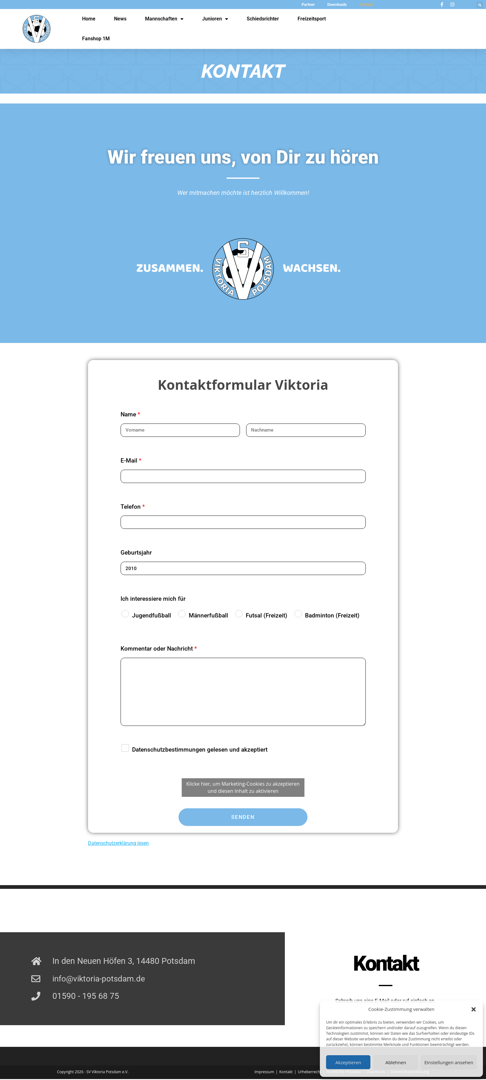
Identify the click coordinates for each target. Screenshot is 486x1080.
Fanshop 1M (96, 39)
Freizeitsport (312, 19)
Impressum (264, 1072)
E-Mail (131, 460)
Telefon (133, 506)
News (120, 19)
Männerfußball (208, 615)
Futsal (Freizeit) (266, 615)
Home (88, 19)
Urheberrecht (309, 1072)
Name (130, 414)
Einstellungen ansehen (448, 1062)
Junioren (215, 18)
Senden (243, 817)
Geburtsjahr (136, 552)
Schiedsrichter (263, 19)
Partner (308, 4)
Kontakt (366, 4)
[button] (474, 1009)
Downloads (337, 4)
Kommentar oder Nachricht (159, 648)
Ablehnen (395, 1062)
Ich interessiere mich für (153, 598)
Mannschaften (164, 18)
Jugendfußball (151, 615)
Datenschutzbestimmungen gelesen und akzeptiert (199, 749)
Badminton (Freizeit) (332, 615)
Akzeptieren (348, 1062)
